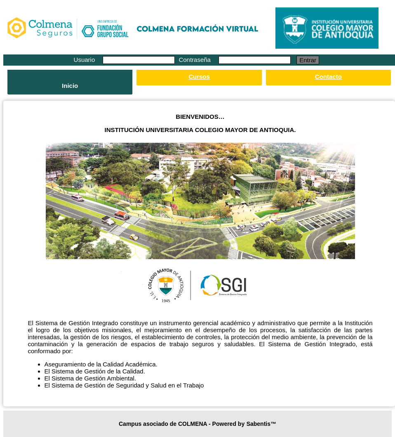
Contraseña (195, 59)
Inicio (70, 85)
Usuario (85, 59)
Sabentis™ (261, 423)
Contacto (328, 76)
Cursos (199, 76)
